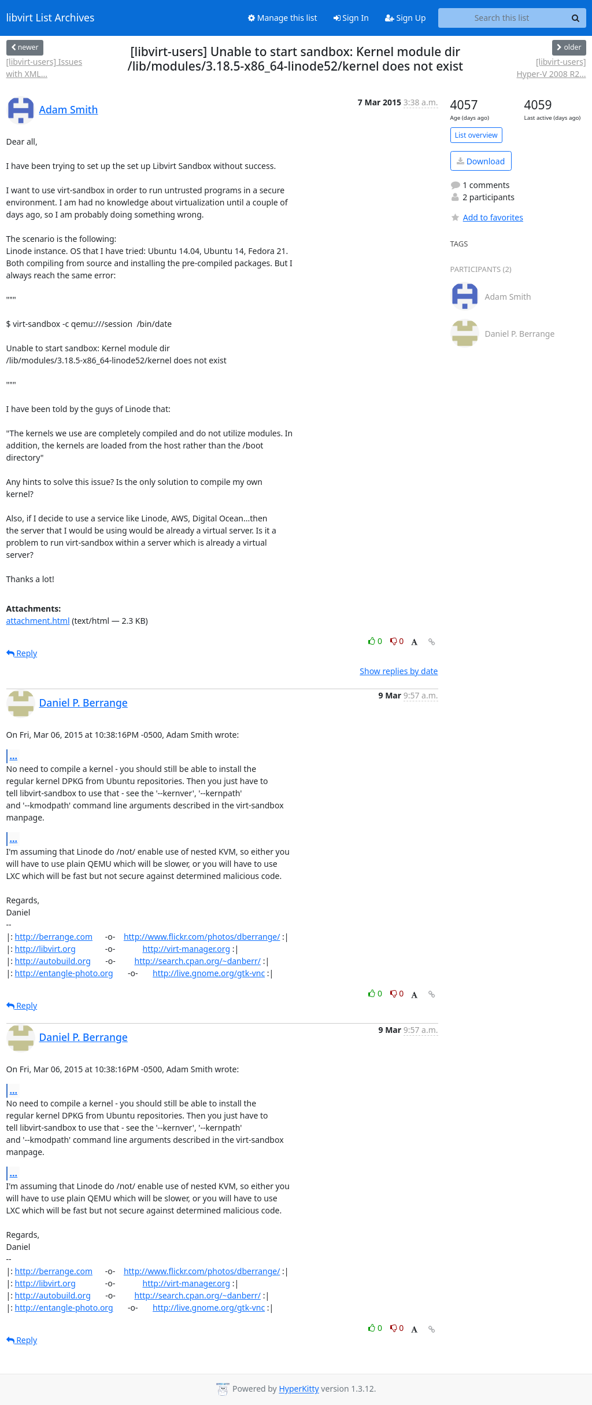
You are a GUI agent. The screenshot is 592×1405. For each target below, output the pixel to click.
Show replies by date (399, 670)
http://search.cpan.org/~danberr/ (197, 960)
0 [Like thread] (376, 640)
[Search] (575, 18)
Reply (22, 653)
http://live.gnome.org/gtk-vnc (209, 973)
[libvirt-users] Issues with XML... (44, 67)
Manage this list (282, 17)
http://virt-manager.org (187, 948)
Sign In (351, 17)
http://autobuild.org (53, 960)
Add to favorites (486, 217)
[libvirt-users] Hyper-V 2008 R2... (551, 67)
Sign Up (405, 17)
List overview (476, 135)
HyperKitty (299, 1389)
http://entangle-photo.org (64, 973)
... (14, 755)
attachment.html (38, 620)
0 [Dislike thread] (397, 640)
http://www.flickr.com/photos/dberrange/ (202, 936)
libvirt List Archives (50, 18)
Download (481, 161)
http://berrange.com (53, 936)
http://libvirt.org (45, 948)
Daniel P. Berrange (83, 702)
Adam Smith (68, 109)
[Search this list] (502, 18)
